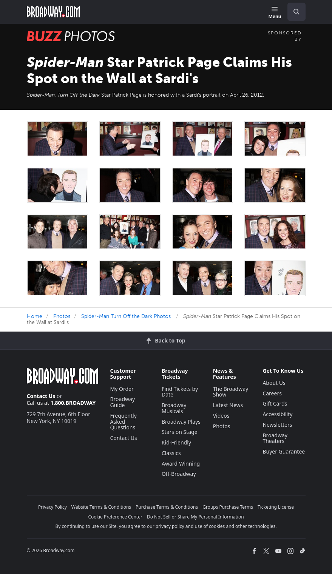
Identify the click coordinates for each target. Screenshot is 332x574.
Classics (171, 453)
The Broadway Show (231, 391)
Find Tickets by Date (180, 391)
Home (34, 316)
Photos (61, 316)
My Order (122, 388)
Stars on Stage (180, 431)
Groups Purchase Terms (227, 507)
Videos (221, 415)
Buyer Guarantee (284, 451)
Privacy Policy (52, 507)
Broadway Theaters (275, 438)
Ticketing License (276, 507)
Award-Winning (181, 463)
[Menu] (274, 13)
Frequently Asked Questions (123, 421)
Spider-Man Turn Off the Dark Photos (126, 316)
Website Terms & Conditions (101, 507)
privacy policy (170, 526)
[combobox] (293, 12)
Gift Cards (275, 403)
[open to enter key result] (296, 12)
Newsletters (277, 424)
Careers (272, 393)
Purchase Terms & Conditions (167, 507)
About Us (274, 382)
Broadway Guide (122, 402)
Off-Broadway (179, 473)
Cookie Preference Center (115, 517)
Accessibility (277, 414)
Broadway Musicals (174, 408)
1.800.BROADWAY (73, 402)
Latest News (228, 405)
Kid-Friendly (176, 442)
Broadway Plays (181, 421)
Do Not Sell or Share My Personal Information (195, 517)
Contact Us (41, 396)
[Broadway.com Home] (53, 11)
